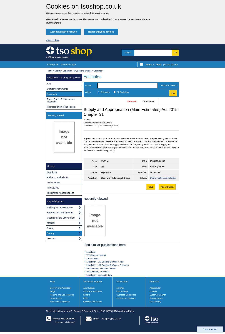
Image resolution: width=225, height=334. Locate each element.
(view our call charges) (65, 322)
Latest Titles (148, 101)
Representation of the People (61, 107)
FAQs (52, 291)
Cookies (153, 291)
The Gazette (53, 187)
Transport (51, 238)
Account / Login (68, 64)
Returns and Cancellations (62, 295)
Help (52, 281)
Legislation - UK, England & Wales (77, 71)
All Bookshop (123, 92)
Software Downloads (92, 302)
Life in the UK (53, 182)
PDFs (85, 298)
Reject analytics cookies (101, 32)
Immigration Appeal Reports (60, 193)
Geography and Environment (61, 218)
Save (150, 187)
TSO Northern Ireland (96, 255)
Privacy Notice (156, 298)
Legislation (91, 252)
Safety (50, 228)
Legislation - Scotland (96, 275)
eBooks (86, 295)
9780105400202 (157, 161)
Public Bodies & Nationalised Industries (61, 100)
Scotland (105, 271)
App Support (89, 288)
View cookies (52, 40)
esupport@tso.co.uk (111, 318)
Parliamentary (92, 268)
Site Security (155, 302)
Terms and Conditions (60, 302)
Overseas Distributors (126, 295)
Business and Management (60, 212)
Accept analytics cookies (63, 32)
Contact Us (52, 64)
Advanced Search (169, 85)
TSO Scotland (92, 258)
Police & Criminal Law (57, 177)
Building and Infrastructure (59, 207)
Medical (51, 223)
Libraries (120, 288)
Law (110, 275)
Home (50, 71)
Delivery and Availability (60, 288)
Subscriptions (56, 298)
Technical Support (92, 281)
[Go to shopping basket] (161, 65)
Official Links (122, 291)
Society (58, 71)
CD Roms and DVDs (92, 291)
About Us (154, 281)
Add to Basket (167, 187)
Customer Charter (158, 295)
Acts (121, 262)
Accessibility (155, 288)
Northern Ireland (108, 268)
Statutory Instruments (57, 89)
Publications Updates (125, 298)
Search (128, 52)
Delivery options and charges (163, 178)
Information (122, 281)
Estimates (98, 71)
